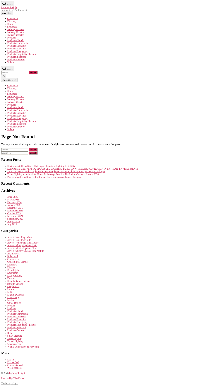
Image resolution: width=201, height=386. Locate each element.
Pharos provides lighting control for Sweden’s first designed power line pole (44, 177)
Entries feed (13, 362)
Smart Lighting (14, 335)
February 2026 (14, 202)
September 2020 (15, 218)
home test (12, 26)
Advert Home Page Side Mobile (22, 242)
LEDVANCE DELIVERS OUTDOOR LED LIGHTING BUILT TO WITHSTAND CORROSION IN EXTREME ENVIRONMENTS (72, 168)
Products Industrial (16, 57)
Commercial (13, 259)
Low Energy (13, 297)
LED (9, 292)
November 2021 (15, 216)
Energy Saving (14, 275)
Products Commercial (17, 43)
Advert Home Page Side (19, 240)
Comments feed (15, 365)
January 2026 (13, 205)
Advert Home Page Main (19, 237)
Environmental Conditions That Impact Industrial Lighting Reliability (41, 166)
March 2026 (13, 199)
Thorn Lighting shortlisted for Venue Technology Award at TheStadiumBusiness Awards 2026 (53, 174)
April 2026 (12, 197)
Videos (10, 62)
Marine (10, 300)
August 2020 (13, 221)
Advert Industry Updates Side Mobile (25, 251)
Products (11, 37)
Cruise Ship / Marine (17, 262)
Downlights (13, 270)
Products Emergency (17, 51)
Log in (10, 359)
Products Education (16, 48)
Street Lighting (14, 338)
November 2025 (15, 210)
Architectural (13, 253)
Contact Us (12, 18)
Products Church (15, 40)
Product (11, 305)
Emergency (12, 272)
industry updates (15, 283)
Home (10, 24)
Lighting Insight (9, 7)
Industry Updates (15, 29)
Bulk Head (12, 256)
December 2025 (15, 208)
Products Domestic (16, 46)
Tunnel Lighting (15, 341)
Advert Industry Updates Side (21, 248)
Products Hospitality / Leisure (21, 54)
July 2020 (12, 224)
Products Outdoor (15, 59)
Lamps (10, 289)
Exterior (11, 278)
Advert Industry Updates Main (22, 245)
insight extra (13, 286)
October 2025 (14, 213)
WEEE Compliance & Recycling (23, 346)
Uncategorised (14, 344)
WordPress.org (14, 368)
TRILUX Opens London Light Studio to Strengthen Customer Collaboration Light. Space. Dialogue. (56, 171)
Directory (12, 21)
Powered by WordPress (12, 378)
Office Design (14, 303)
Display (11, 267)
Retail (10, 333)
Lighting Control (15, 294)
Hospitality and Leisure (18, 281)
